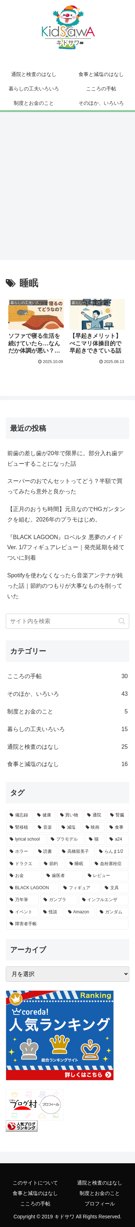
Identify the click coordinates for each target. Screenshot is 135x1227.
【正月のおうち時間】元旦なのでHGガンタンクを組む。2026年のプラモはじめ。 (66, 514)
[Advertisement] (67, 188)
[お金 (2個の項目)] (24, 875)
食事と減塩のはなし (35, 1193)
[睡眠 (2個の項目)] (78, 864)
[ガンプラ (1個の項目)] (58, 900)
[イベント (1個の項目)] (22, 912)
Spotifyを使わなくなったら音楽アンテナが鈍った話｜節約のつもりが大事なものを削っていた (65, 585)
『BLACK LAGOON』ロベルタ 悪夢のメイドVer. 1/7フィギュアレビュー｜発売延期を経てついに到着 (66, 547)
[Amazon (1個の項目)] (80, 912)
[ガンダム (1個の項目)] (112, 912)
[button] (122, 621)
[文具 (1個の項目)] (115, 888)
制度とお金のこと (100, 1193)
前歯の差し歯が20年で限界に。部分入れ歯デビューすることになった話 (65, 458)
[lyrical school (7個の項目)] (26, 839)
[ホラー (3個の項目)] (19, 851)
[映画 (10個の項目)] (93, 827)
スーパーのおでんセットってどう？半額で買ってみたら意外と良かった (64, 486)
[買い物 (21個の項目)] (70, 815)
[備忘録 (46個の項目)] (19, 815)
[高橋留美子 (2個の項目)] (76, 851)
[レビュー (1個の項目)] (107, 875)
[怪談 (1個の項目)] (51, 912)
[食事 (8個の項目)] (117, 827)
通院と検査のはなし (99, 1183)
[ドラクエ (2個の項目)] (22, 864)
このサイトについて (35, 1183)
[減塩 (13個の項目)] (69, 827)
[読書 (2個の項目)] (46, 851)
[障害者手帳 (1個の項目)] (67, 924)
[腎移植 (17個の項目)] (19, 827)
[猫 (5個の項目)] (95, 839)
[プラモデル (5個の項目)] (66, 839)
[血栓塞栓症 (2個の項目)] (110, 864)
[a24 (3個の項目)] (117, 839)
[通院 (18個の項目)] (94, 815)
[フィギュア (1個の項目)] (80, 888)
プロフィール (100, 1203)
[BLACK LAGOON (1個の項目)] (32, 888)
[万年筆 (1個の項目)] (22, 900)
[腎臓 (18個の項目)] (118, 815)
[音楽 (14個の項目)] (46, 827)
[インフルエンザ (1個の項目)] (104, 900)
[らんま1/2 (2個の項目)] (112, 851)
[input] (67, 621)
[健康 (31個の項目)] (44, 815)
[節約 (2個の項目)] (53, 864)
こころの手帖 (35, 1203)
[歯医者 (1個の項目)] (63, 875)
